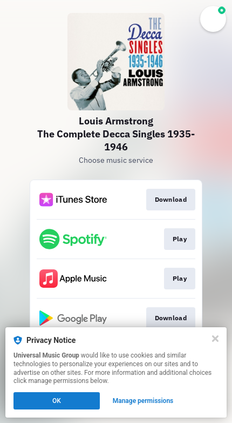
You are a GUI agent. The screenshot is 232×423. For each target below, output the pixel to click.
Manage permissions (143, 401)
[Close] (215, 338)
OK (56, 401)
